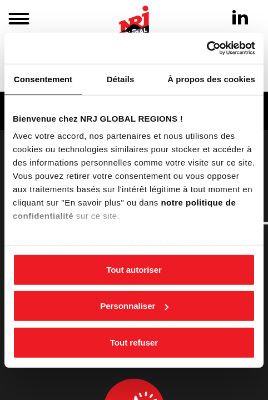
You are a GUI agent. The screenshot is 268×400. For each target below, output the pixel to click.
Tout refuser (134, 342)
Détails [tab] (121, 78)
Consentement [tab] (43, 78)
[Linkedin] (240, 17)
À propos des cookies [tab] (211, 78)
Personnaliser (134, 306)
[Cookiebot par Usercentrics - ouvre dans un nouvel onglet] (206, 48)
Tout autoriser (134, 269)
